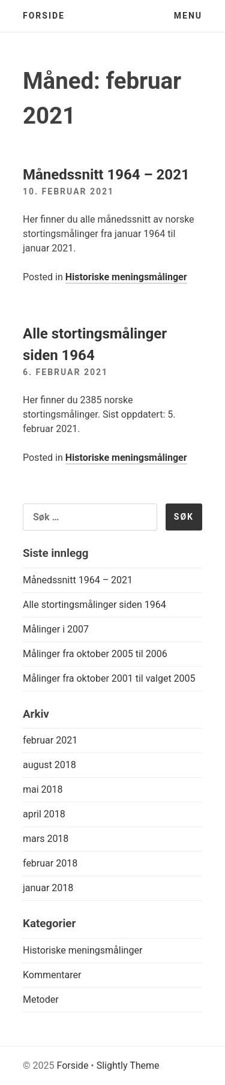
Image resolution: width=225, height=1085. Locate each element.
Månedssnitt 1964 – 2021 (106, 174)
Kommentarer (52, 975)
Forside (44, 15)
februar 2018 (50, 863)
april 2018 (44, 814)
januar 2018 (48, 888)
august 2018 (49, 765)
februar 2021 (50, 740)
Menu (188, 15)
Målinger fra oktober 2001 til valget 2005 (109, 678)
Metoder (41, 999)
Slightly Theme (128, 1065)
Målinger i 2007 (56, 629)
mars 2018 (45, 838)
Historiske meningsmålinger (126, 277)
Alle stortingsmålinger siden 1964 (94, 604)
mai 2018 (43, 789)
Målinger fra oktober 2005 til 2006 (95, 654)
